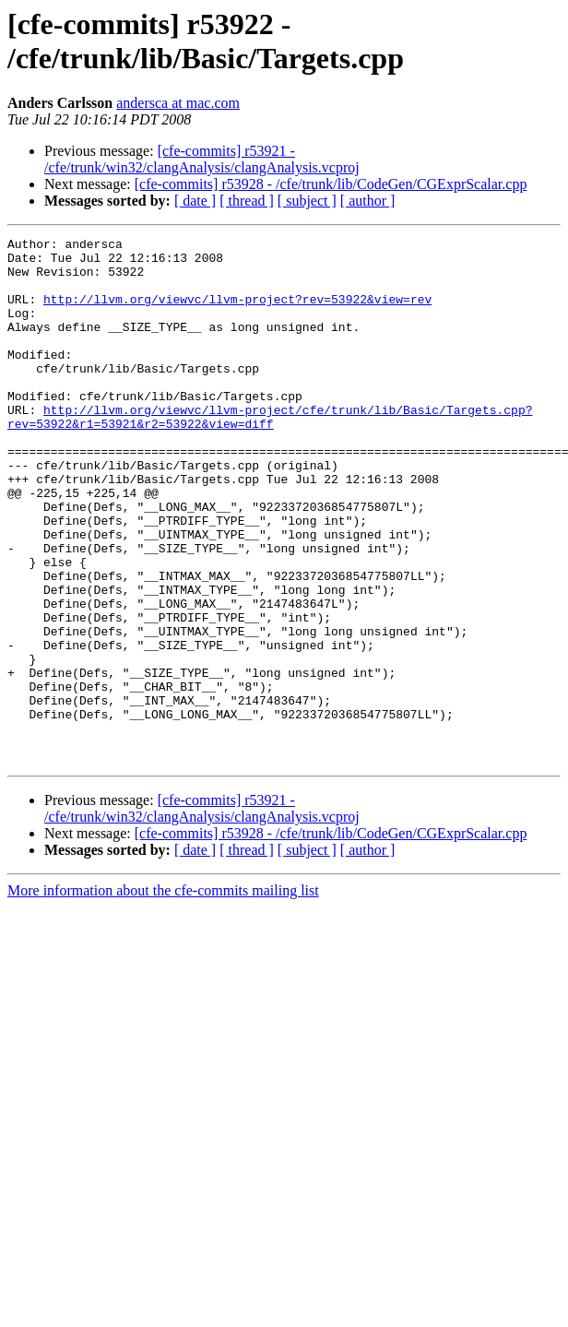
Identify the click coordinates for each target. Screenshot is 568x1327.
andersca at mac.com (178, 103)
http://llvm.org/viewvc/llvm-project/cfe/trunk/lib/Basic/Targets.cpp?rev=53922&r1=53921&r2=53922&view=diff (269, 453)
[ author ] (368, 200)
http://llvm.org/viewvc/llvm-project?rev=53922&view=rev (237, 312)
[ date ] (195, 200)
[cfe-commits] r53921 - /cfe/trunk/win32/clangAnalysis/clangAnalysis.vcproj (202, 159)
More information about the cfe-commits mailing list (163, 995)
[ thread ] (246, 200)
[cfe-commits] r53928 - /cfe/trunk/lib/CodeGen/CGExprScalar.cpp (331, 184)
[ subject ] (307, 200)
